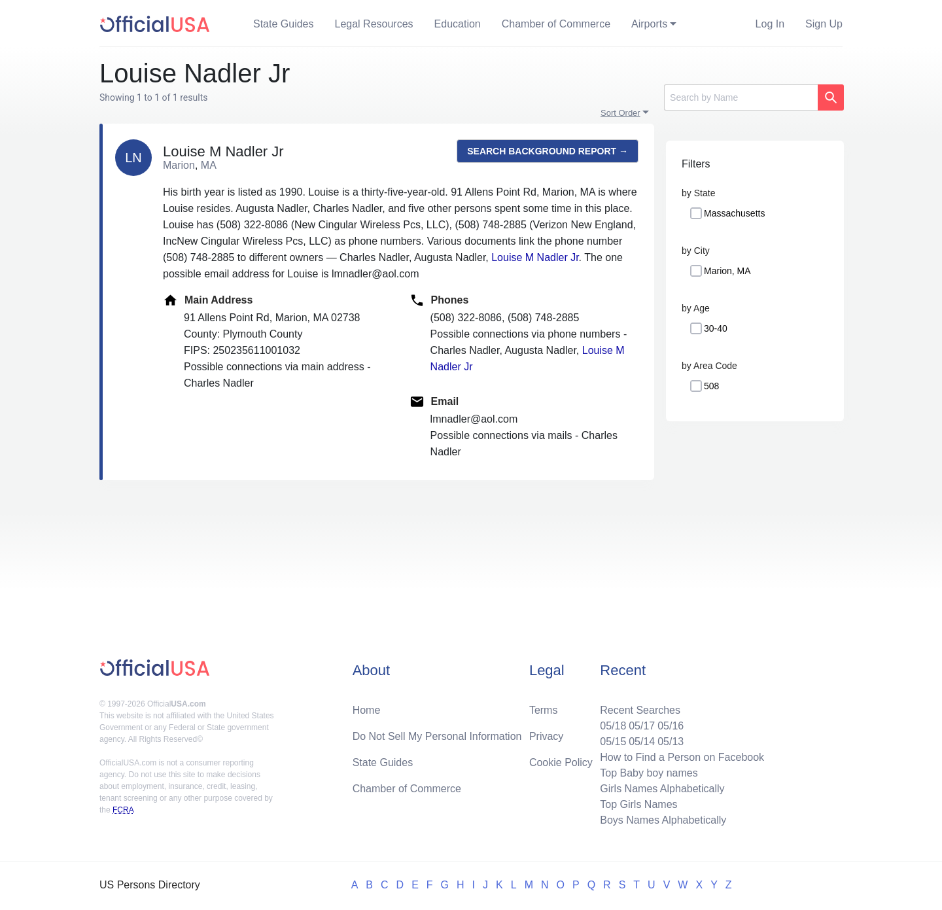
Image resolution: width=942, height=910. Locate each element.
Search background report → (547, 151)
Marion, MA (727, 271)
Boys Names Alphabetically (663, 820)
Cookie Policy (561, 762)
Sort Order (620, 113)
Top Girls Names (638, 804)
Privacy (546, 736)
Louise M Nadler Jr (534, 257)
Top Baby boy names (648, 773)
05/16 (670, 725)
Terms (543, 710)
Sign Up (824, 23)
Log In (770, 23)
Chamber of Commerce (556, 23)
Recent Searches (640, 710)
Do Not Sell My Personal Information (437, 736)
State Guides (283, 23)
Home (367, 710)
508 (711, 386)
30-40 (715, 328)
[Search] (741, 97)
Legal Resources (374, 23)
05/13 (670, 741)
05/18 (613, 725)
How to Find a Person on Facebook (682, 757)
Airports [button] (649, 23)
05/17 (642, 725)
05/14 (642, 741)
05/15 (613, 741)
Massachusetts (734, 213)
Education (457, 23)
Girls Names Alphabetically (662, 788)
